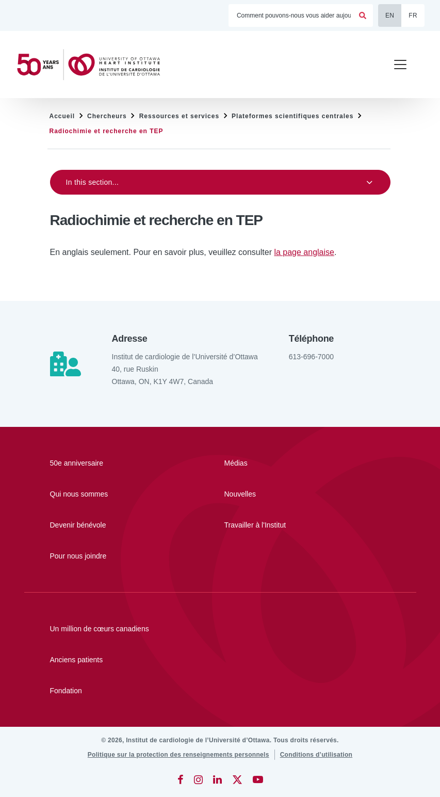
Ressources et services (179, 116)
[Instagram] (198, 779)
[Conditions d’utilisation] (316, 755)
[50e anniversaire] (107, 463)
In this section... (92, 182)
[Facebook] (180, 779)
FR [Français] (413, 15)
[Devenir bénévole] (107, 524)
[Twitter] (237, 779)
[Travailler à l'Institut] (281, 524)
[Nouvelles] (281, 494)
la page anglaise (304, 252)
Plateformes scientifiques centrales (292, 116)
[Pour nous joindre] (107, 555)
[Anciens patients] (220, 659)
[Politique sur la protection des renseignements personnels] (178, 755)
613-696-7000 (311, 357)
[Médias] (281, 463)
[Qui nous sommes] (107, 494)
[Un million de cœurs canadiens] (220, 628)
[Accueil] (92, 65)
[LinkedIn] (217, 779)
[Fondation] (220, 690)
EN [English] (389, 15)
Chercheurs (107, 116)
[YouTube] (258, 779)
